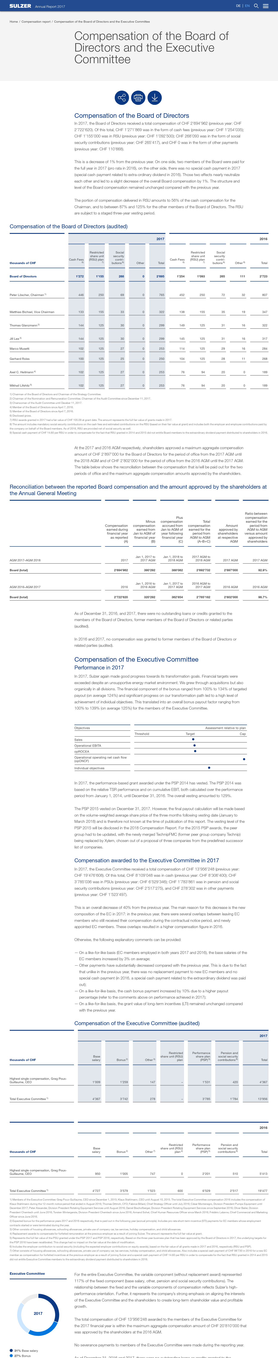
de (238, 5)
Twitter (244, 1284)
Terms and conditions (191, 1342)
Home (14, 21)
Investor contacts (24, 1273)
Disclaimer (138, 1273)
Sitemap (263, 1342)
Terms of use (219, 1342)
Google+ (245, 1291)
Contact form (68, 1273)
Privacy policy (242, 1342)
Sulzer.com (175, 1273)
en (247, 5)
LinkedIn (214, 1284)
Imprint (104, 1273)
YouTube (213, 1298)
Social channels (216, 1273)
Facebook (214, 1291)
